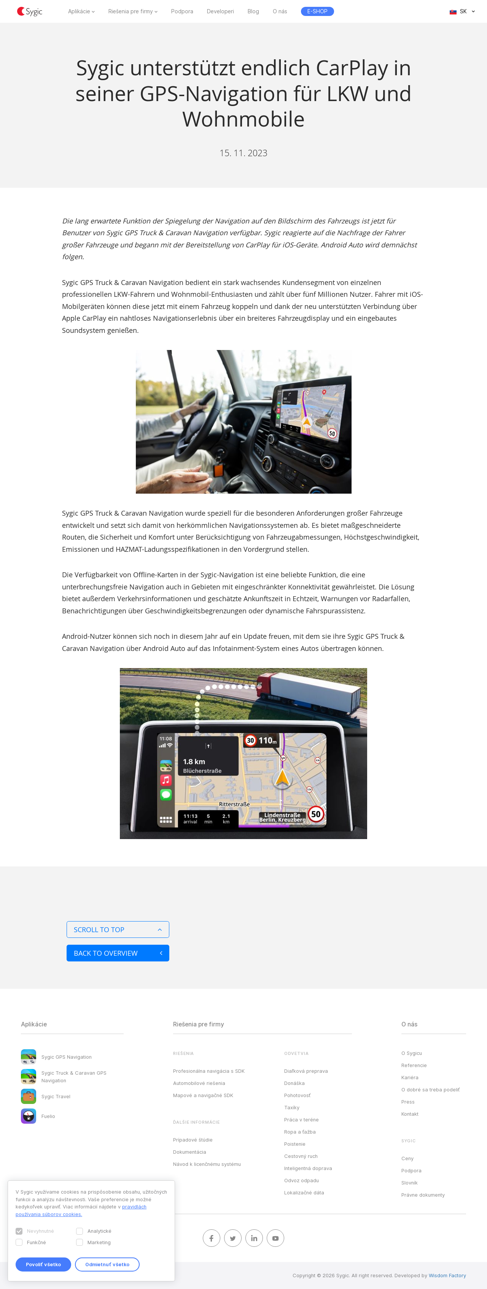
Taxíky (291, 1107)
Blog (253, 11)
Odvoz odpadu (301, 1180)
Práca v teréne (301, 1119)
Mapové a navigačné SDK (203, 1095)
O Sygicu (411, 1053)
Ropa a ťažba (300, 1132)
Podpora (182, 11)
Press (408, 1102)
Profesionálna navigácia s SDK (209, 1071)
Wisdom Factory (447, 1275)
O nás (280, 11)
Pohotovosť (297, 1095)
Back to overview (118, 953)
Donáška (294, 1083)
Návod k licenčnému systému (207, 1164)
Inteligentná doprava (308, 1168)
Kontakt (410, 1114)
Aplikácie (79, 11)
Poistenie (295, 1144)
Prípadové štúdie (193, 1140)
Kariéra (410, 1077)
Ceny (407, 1158)
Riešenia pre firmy (130, 11)
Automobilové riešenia (199, 1083)
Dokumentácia (189, 1152)
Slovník (409, 1183)
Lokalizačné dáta (304, 1192)
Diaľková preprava (306, 1071)
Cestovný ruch (301, 1156)
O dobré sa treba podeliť (430, 1089)
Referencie (414, 1065)
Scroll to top (118, 929)
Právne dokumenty (423, 1195)
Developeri (220, 11)
